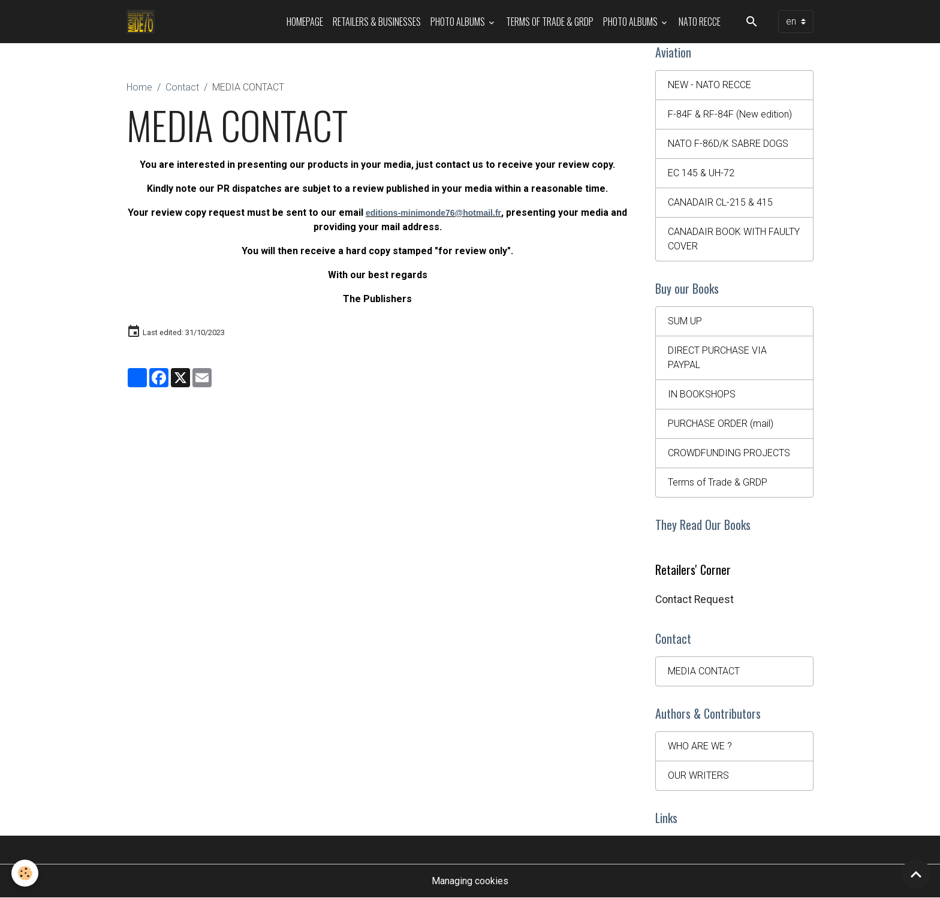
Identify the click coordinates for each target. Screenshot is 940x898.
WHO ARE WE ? (700, 746)
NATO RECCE (700, 21)
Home (139, 87)
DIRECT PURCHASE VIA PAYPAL (717, 357)
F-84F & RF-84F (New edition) (730, 114)
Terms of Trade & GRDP (549, 21)
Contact (182, 87)
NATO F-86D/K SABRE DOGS (728, 143)
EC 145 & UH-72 (701, 173)
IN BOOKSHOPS (702, 394)
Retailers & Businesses (377, 21)
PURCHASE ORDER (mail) (720, 423)
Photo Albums (458, 21)
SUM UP (685, 321)
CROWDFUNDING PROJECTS (729, 453)
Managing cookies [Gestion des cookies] (470, 881)
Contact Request (694, 599)
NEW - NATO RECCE (709, 85)
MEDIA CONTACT (704, 671)
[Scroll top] (916, 874)
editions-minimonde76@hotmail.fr (433, 213)
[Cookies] (25, 873)
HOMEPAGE (305, 21)
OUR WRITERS (698, 775)
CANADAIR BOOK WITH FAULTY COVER (734, 239)
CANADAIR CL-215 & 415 (720, 202)
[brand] (142, 22)
